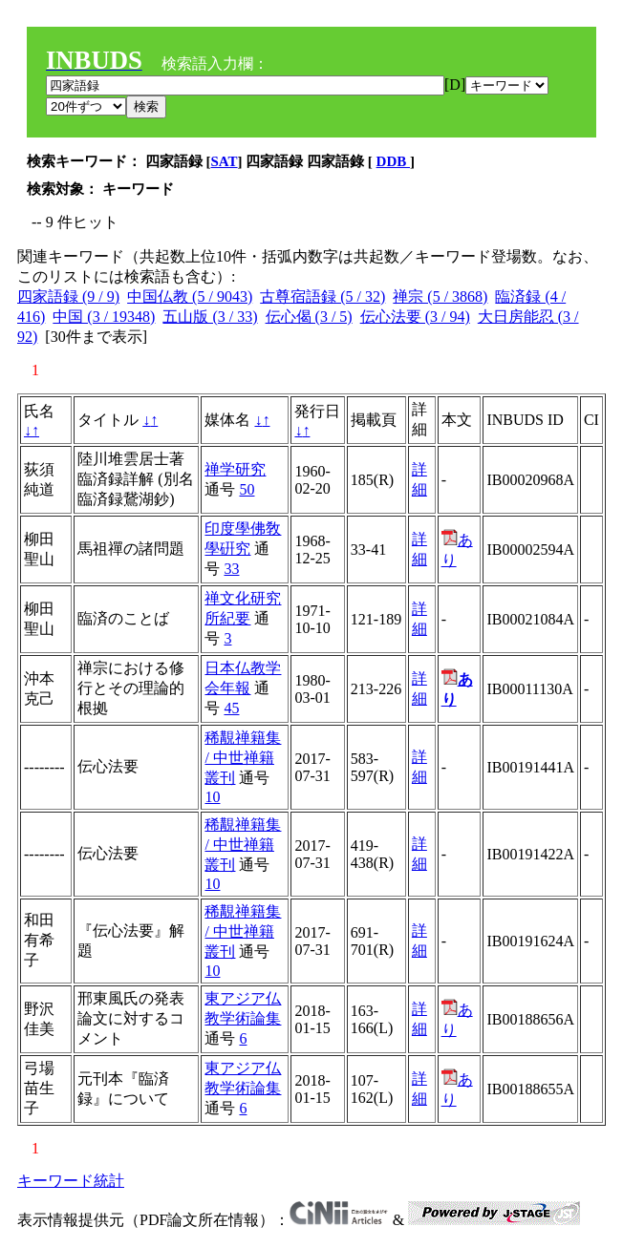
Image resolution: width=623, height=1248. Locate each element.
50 (246, 489)
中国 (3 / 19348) (104, 316)
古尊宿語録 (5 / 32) (322, 296)
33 (231, 569)
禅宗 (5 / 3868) (440, 296)
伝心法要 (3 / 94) (415, 316)
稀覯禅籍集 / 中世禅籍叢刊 (242, 758)
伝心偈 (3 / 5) (309, 316)
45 (231, 708)
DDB (393, 161)
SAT (224, 161)
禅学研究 (235, 469)
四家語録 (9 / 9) (68, 296)
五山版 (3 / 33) (209, 316)
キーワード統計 (70, 1181)
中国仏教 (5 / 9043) (189, 296)
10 (212, 797)
